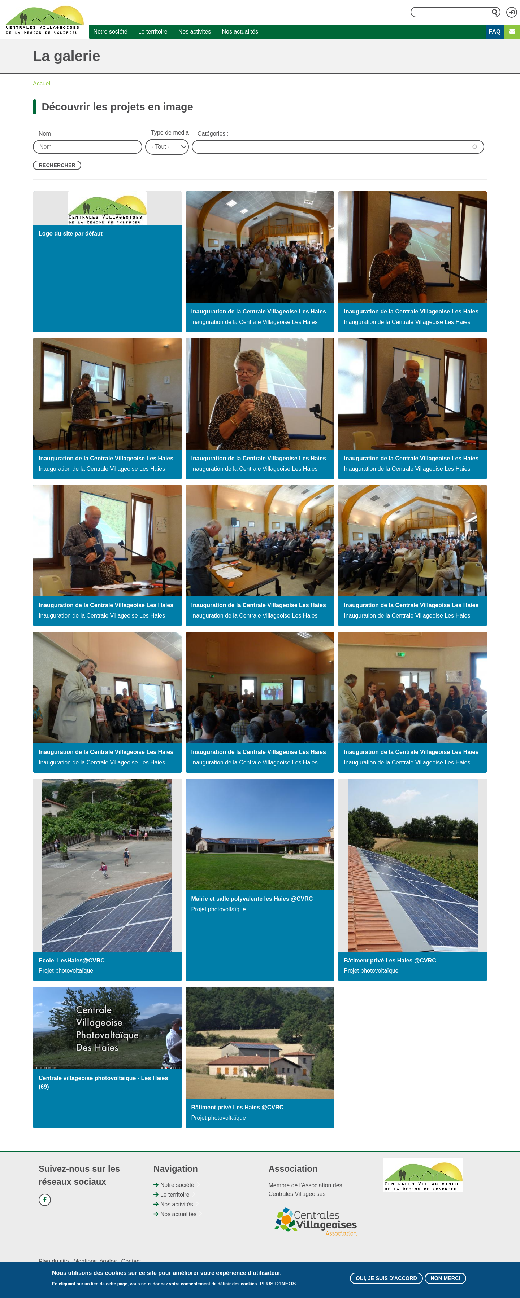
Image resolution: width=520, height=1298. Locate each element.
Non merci (445, 1278)
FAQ (495, 31)
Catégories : (213, 134)
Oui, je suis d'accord (386, 1278)
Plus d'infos (278, 1283)
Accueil (42, 83)
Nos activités (194, 31)
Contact (131, 1261)
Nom (45, 134)
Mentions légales (95, 1261)
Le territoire (153, 31)
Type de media (170, 133)
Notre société (110, 31)
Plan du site (54, 1261)
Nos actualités (240, 31)
